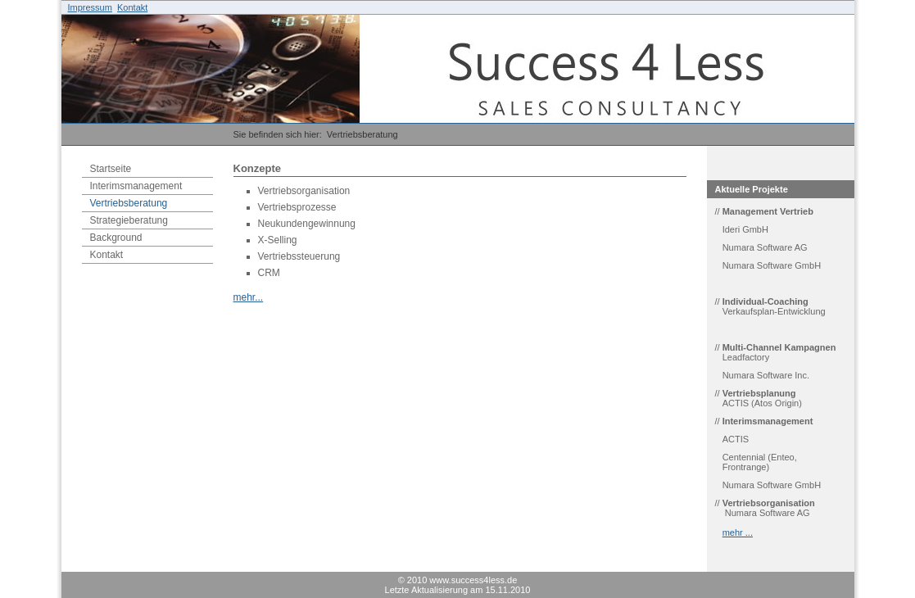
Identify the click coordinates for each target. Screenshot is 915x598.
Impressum (90, 7)
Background (116, 237)
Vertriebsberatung (362, 134)
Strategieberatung (129, 220)
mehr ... (737, 532)
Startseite (111, 168)
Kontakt (132, 7)
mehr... (248, 297)
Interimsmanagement (136, 186)
